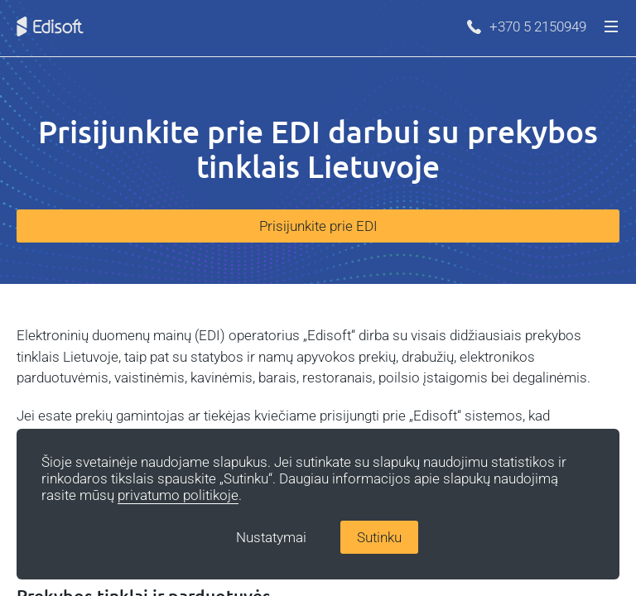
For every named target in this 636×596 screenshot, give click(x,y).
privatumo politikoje (178, 495)
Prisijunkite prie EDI (318, 226)
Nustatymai (271, 537)
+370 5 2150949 (526, 26)
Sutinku (379, 537)
